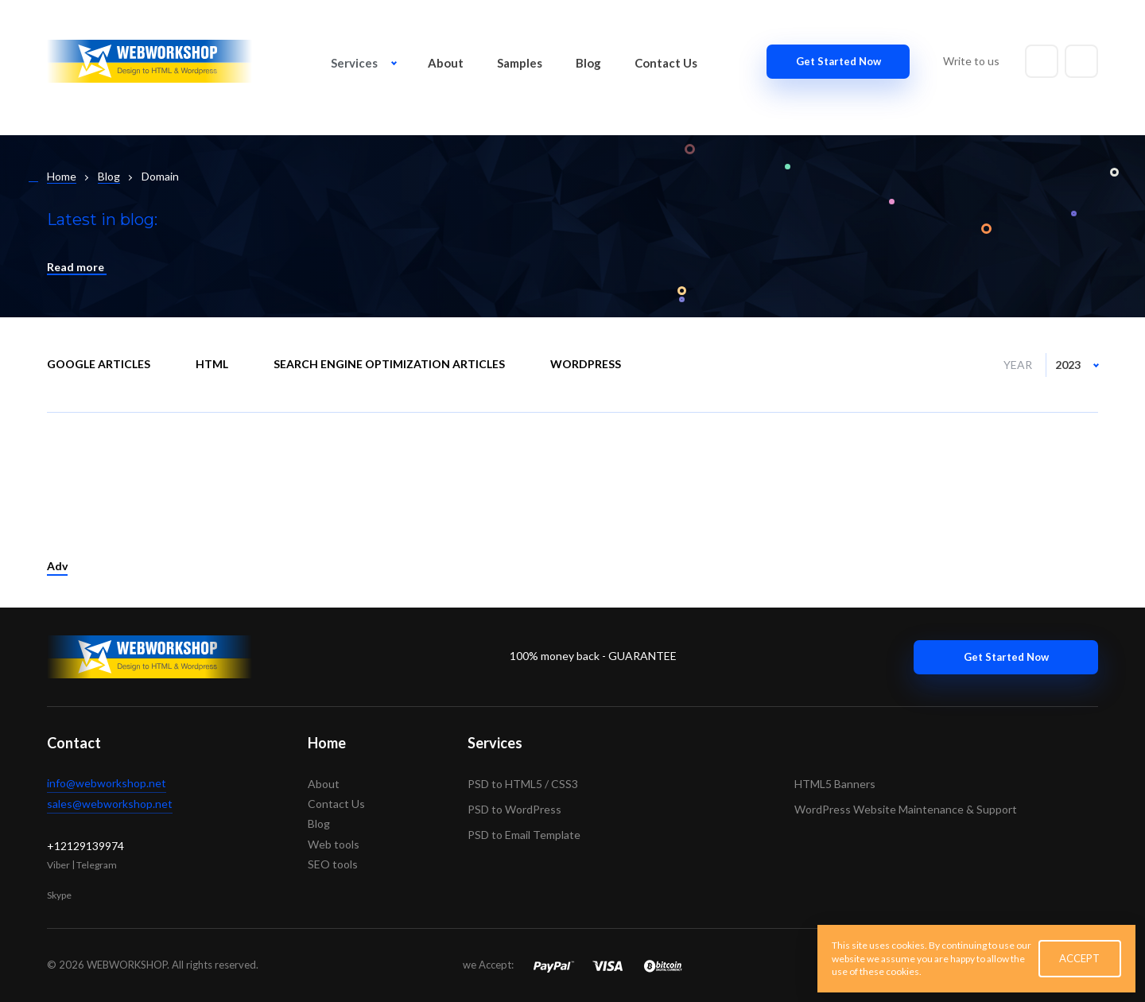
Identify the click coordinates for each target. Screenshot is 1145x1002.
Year (1017, 364)
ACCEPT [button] (1079, 958)
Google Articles (98, 364)
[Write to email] (1041, 61)
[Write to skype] (1081, 61)
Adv (57, 566)
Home (327, 743)
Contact (74, 743)
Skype (59, 895)
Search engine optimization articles (389, 364)
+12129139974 (85, 845)
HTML (212, 364)
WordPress (585, 364)
